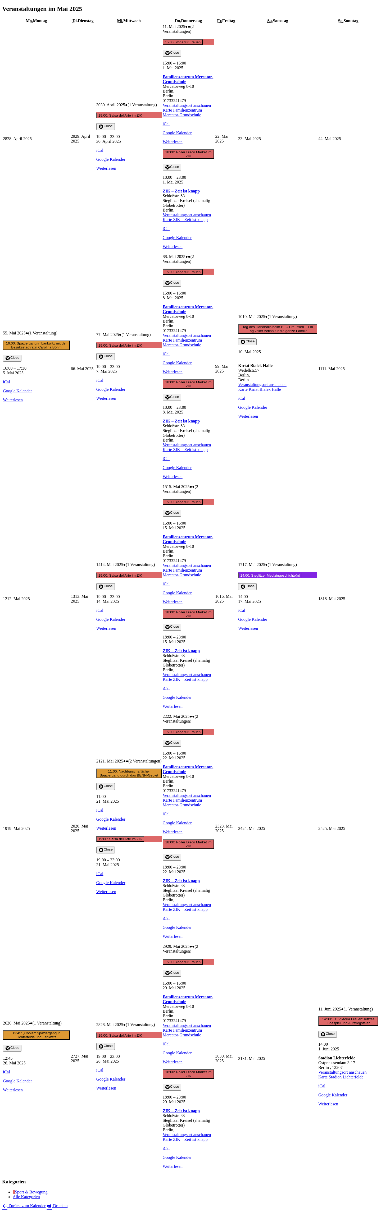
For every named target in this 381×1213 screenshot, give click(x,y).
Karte (182, 112)
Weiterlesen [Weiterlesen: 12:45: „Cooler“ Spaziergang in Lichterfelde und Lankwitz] (13, 1090)
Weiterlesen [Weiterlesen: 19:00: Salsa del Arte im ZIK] (106, 168)
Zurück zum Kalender (24, 1205)
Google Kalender (110, 159)
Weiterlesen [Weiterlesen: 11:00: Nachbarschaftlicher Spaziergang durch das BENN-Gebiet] (106, 828)
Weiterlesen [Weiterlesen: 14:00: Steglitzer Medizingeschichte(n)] (248, 628)
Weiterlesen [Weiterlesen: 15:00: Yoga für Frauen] (173, 142)
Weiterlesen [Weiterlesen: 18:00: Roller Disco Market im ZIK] (173, 246)
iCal (99, 150)
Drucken (57, 1205)
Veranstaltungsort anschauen (187, 105)
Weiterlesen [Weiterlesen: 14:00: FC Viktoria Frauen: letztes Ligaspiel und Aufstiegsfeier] (328, 1104)
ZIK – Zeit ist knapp (181, 191)
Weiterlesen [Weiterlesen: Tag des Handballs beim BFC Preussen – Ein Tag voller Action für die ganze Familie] (248, 416)
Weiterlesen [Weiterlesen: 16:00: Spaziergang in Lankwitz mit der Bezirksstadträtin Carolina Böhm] (13, 400)
